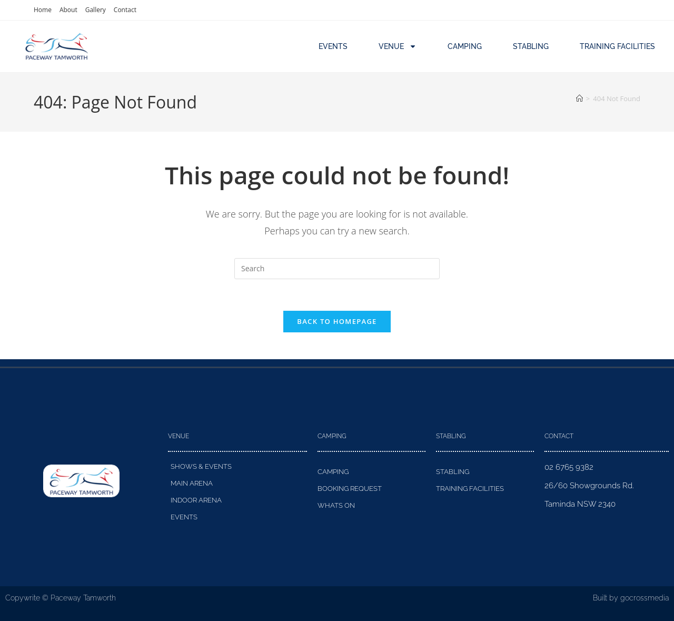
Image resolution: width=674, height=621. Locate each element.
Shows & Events (201, 467)
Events (333, 46)
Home (43, 9)
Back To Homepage (336, 322)
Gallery (95, 9)
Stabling (531, 46)
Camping (465, 46)
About (68, 9)
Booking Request (350, 489)
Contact (125, 9)
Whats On (336, 506)
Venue (398, 46)
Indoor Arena (196, 501)
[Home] (579, 98)
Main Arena (192, 484)
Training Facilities (617, 46)
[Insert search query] (337, 268)
